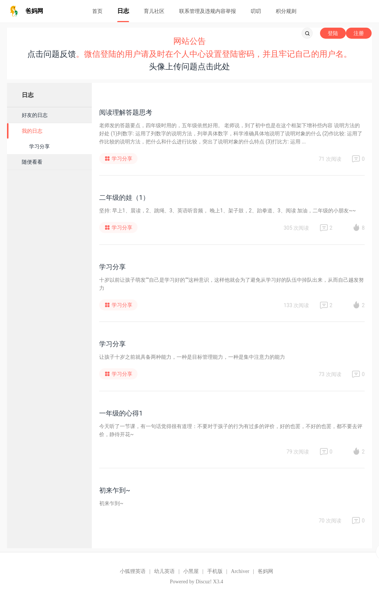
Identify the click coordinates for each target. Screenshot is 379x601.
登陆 (333, 33)
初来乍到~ (114, 490)
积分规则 (286, 11)
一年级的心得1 (121, 413)
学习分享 (39, 146)
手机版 (215, 571)
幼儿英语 (164, 571)
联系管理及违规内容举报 (207, 11)
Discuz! (204, 581)
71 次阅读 (330, 159)
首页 (97, 11)
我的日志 (32, 131)
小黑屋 (191, 571)
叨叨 (256, 11)
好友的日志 (35, 115)
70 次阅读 (330, 521)
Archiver (240, 571)
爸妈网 (265, 571)
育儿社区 (154, 11)
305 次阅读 (296, 228)
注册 (359, 33)
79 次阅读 (297, 452)
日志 (123, 10)
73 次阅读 (330, 374)
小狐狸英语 (133, 571)
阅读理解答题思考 (125, 112)
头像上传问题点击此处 (189, 66)
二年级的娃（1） (124, 197)
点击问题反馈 (51, 54)
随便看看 (32, 162)
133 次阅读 (296, 305)
